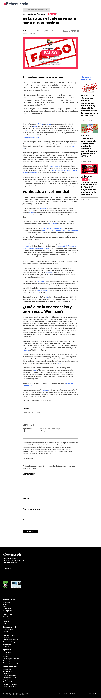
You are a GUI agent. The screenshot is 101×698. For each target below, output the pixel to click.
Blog (4, 623)
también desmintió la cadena (52, 228)
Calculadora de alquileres (11, 642)
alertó (35, 126)
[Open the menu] (96, 4)
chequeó (43, 208)
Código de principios (9, 675)
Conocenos (7, 669)
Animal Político (28, 244)
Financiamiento (8, 682)
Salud (39, 412)
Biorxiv (75, 170)
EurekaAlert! (33, 172)
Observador (40, 281)
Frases (5, 606)
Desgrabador (7, 637)
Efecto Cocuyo (55, 166)
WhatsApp (6, 617)
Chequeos (6, 602)
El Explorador (7, 644)
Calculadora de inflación (10, 640)
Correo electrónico (32, 509)
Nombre (27, 498)
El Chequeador (7, 652)
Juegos (5, 656)
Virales (5, 604)
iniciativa (45, 390)
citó (46, 297)
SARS (62, 357)
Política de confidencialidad (84, 694)
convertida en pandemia (31, 137)
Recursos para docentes (11, 659)
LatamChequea (8, 629)
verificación (46, 186)
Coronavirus (28, 412)
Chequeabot (7, 646)
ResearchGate (67, 170)
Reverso (5, 631)
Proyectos (6, 680)
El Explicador (86, 95)
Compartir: (66, 31)
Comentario (29, 474)
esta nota (67, 144)
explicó (31, 213)
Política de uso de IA (9, 677)
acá (73, 146)
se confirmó (53, 224)
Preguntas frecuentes (10, 686)
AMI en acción (7, 654)
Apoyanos (6, 621)
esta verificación (42, 290)
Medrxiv (25, 172)
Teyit (68, 221)
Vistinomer (49, 272)
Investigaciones (8, 611)
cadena (48, 124)
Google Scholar (56, 170)
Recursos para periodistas (11, 661)
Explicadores (7, 608)
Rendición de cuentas (10, 684)
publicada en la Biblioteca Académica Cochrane (60, 230)
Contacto (8, 568)
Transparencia (7, 671)
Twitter (40, 124)
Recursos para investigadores (12, 663)
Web (25, 520)
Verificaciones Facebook (35, 14)
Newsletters (7, 619)
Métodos (6, 673)
